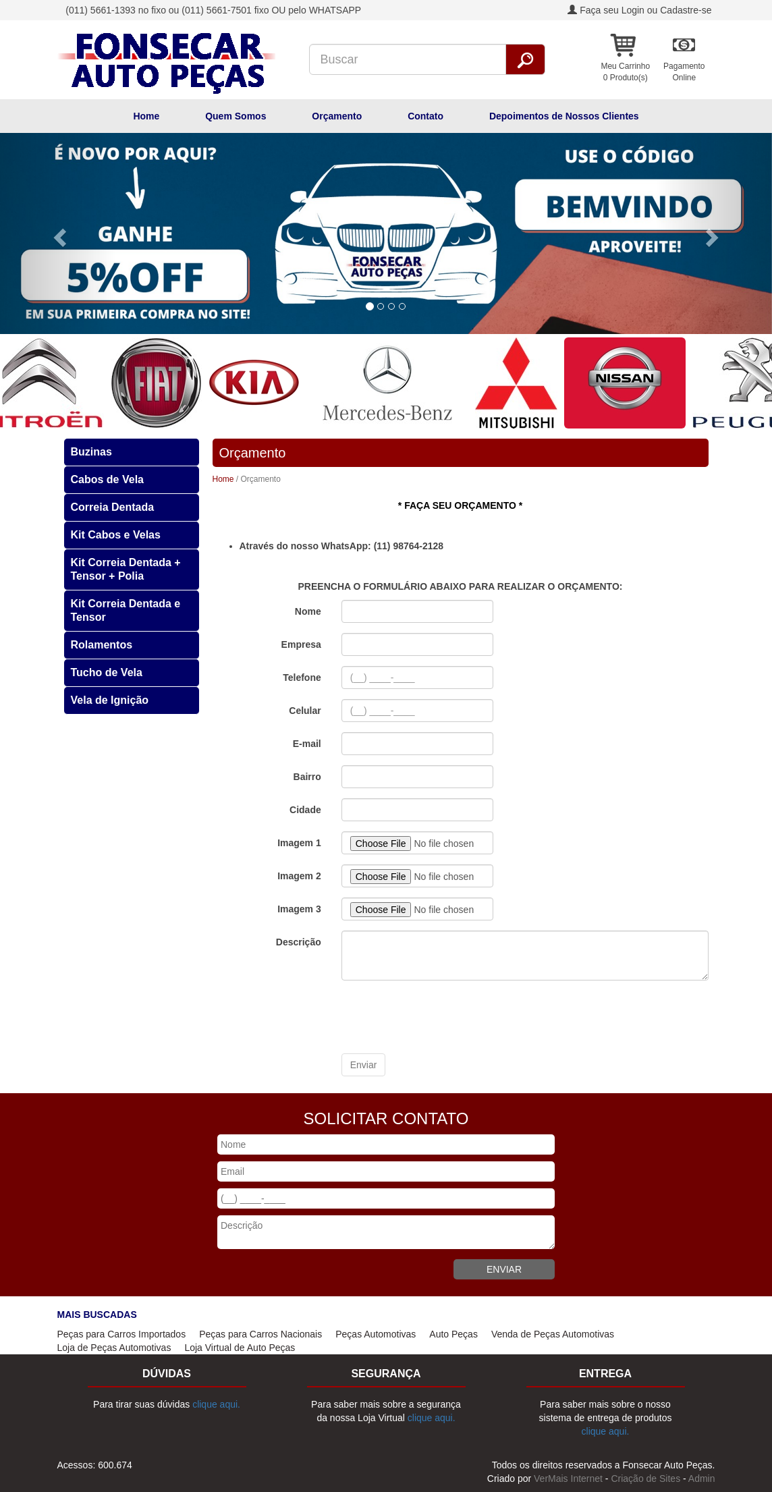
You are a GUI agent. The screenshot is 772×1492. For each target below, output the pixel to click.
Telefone (302, 677)
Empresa (301, 644)
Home (146, 116)
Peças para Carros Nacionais (260, 1334)
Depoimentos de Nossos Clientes (564, 116)
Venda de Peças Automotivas (552, 1334)
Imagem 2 (299, 876)
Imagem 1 (299, 842)
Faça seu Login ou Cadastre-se (639, 10)
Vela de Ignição (110, 700)
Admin (701, 1478)
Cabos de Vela (107, 479)
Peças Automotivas (375, 1334)
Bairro (307, 776)
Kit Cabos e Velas (116, 535)
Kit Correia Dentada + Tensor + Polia (126, 569)
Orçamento (337, 116)
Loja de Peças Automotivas (114, 1347)
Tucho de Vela (106, 672)
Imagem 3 (299, 909)
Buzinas (91, 452)
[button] (58, 233)
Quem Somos (235, 116)
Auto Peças (453, 1334)
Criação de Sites (645, 1478)
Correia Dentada (113, 507)
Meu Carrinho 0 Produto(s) (625, 71)
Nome (308, 611)
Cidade (305, 809)
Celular (305, 710)
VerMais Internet (568, 1478)
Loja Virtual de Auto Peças (239, 1347)
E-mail (307, 743)
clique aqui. (216, 1404)
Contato (425, 116)
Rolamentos (102, 645)
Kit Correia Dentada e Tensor (126, 610)
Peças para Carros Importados (121, 1334)
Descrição (298, 942)
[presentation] (444, 1017)
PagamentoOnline (684, 71)
